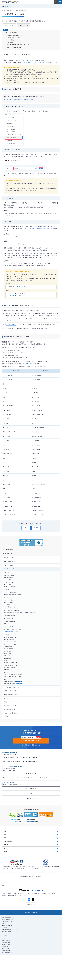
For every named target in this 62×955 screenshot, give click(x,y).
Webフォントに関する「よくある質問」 (18, 54)
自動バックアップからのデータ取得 (13, 674)
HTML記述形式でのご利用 (11, 631)
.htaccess (6, 589)
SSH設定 (6, 660)
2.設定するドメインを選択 (13, 37)
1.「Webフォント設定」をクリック (15, 35)
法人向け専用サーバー (7, 925)
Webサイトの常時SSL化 (10, 592)
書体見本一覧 (27, 363)
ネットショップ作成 (6, 931)
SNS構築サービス (6, 942)
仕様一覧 (6, 572)
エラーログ (7, 656)
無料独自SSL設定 (8, 577)
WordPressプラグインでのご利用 (34, 62)
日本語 (28, 904)
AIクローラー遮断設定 (10, 586)
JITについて (7, 623)
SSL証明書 (4, 927)
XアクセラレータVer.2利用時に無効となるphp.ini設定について (20, 612)
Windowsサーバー (6, 934)
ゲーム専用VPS (5, 936)
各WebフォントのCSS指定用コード (38, 228)
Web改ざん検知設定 (13, 681)
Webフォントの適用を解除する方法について (18, 44)
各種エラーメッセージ (9, 602)
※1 (17, 1)
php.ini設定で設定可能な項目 (12, 610)
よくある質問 (30, 788)
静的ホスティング (6, 946)
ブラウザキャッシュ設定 (10, 644)
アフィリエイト (23, 895)
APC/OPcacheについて (10, 621)
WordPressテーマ (6, 948)
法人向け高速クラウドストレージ (10, 929)
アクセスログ (7, 653)
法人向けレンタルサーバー (8, 919)
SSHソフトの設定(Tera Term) (11, 663)
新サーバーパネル (9, 25)
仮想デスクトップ (6, 940)
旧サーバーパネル (23, 25)
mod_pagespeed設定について (12, 639)
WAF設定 (6, 669)
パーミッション (7, 597)
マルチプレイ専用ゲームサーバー (10, 944)
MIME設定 (7, 604)
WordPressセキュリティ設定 (11, 665)
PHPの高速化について (10, 615)
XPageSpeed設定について (11, 637)
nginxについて (8, 579)
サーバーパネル (8, 111)
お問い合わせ (30, 774)
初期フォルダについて (9, 575)
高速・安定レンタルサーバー (9, 917)
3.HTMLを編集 (11, 40)
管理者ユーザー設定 (13, 683)
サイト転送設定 (8, 646)
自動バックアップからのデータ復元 (13, 676)
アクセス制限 (7, 584)
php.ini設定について (9, 607)
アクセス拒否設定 (8, 649)
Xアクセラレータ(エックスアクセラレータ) (14, 635)
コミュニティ (30, 799)
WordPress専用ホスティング (9, 952)
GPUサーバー (5, 938)
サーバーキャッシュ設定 (10, 642)
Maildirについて (8, 658)
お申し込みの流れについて (31, 745)
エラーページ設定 (9, 600)
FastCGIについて (8, 619)
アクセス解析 (7, 651)
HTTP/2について (8, 582)
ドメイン (4, 923)
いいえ (36, 528)
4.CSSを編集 (10, 42)
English (33, 904)
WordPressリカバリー (10, 667)
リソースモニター (8, 679)
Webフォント (27, 60)
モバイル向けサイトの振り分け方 (12, 594)
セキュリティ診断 (6, 950)
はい (26, 528)
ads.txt (6, 672)
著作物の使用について (13, 895)
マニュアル (30, 793)
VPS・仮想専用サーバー (7, 921)
